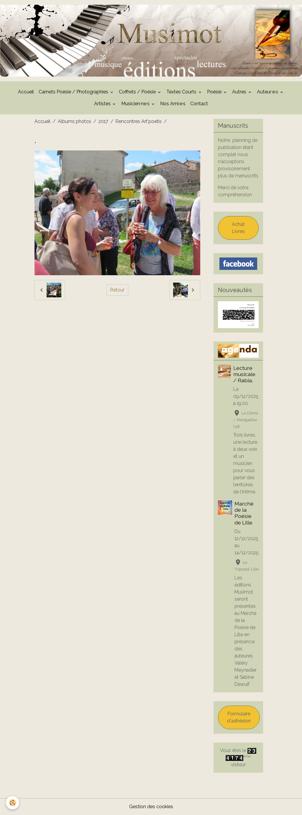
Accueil (26, 92)
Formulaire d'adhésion (239, 717)
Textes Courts (182, 92)
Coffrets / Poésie (138, 92)
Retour (117, 290)
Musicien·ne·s (136, 103)
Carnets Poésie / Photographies (74, 92)
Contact (199, 103)
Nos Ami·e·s (173, 103)
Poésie (215, 92)
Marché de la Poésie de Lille (244, 512)
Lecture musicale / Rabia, (244, 374)
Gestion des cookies (151, 806)
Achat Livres (238, 227)
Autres (239, 92)
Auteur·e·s (268, 92)
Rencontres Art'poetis (139, 121)
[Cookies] (12, 802)
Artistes (103, 103)
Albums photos (74, 121)
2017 (103, 121)
